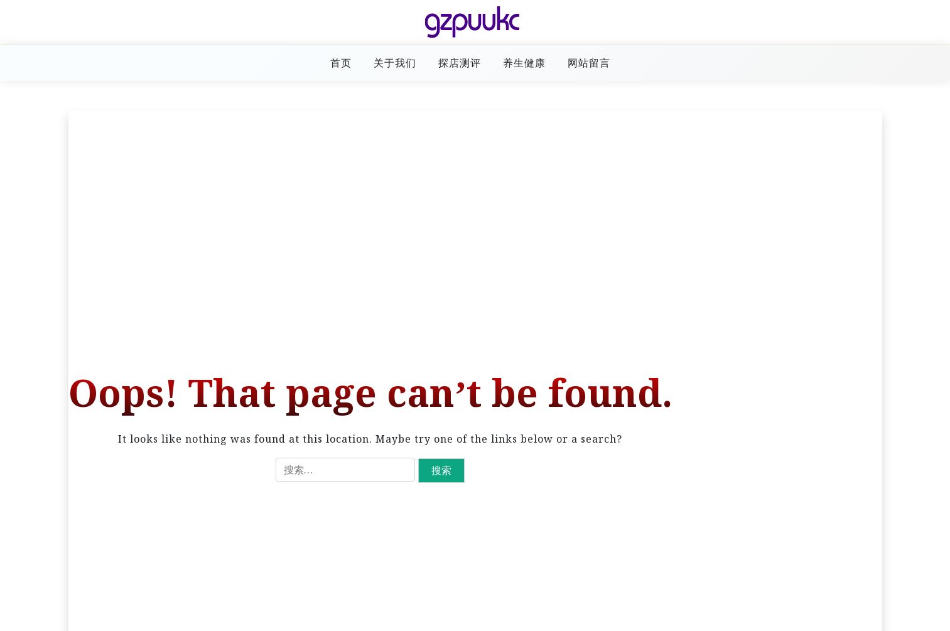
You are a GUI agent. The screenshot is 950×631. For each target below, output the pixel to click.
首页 (341, 63)
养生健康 (524, 63)
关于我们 (395, 63)
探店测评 (459, 63)
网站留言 (589, 63)
